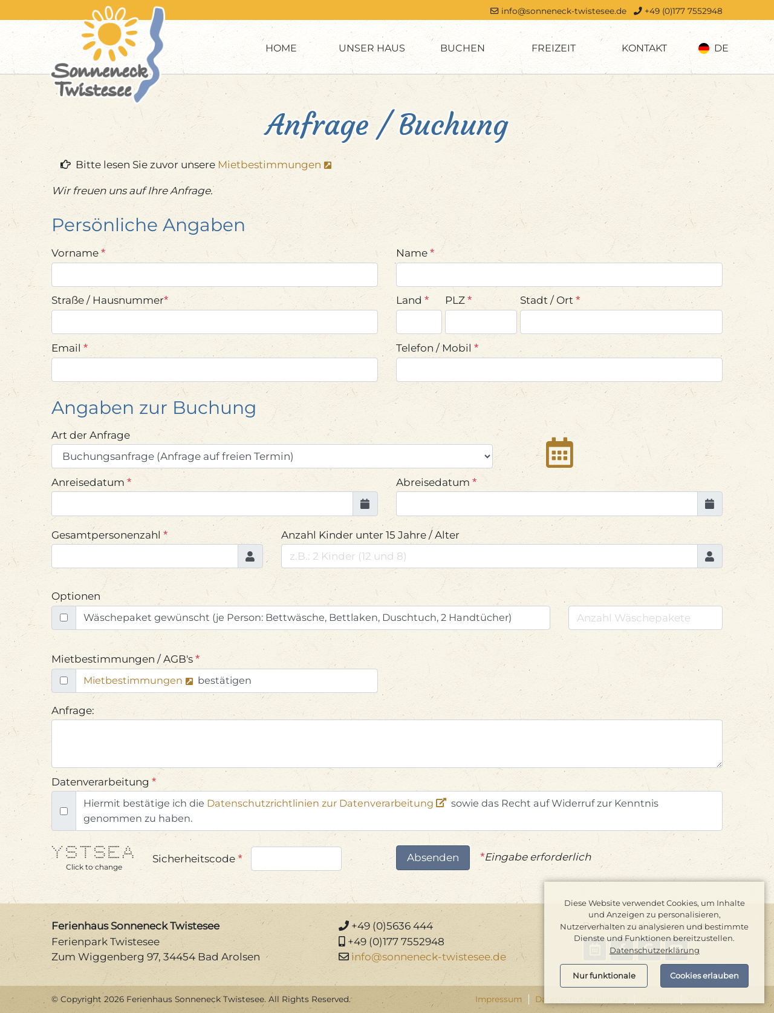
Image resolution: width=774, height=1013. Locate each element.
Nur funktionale (604, 975)
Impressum (498, 999)
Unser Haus (372, 48)
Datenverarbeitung (103, 781)
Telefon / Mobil (437, 347)
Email (69, 347)
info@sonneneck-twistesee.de (563, 11)
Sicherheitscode (197, 858)
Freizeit (554, 48)
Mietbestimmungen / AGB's (125, 658)
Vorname (78, 252)
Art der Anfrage (90, 435)
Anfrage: (72, 710)
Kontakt (644, 48)
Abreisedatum (436, 482)
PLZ (458, 299)
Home (281, 48)
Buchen (462, 48)
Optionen (75, 596)
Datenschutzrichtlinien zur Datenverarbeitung (320, 803)
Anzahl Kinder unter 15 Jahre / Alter (373, 534)
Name (415, 252)
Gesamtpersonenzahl (109, 534)
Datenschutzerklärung (655, 950)
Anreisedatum (91, 482)
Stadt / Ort (550, 299)
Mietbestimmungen (269, 165)
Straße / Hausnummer (109, 299)
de (713, 48)
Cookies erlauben (704, 975)
